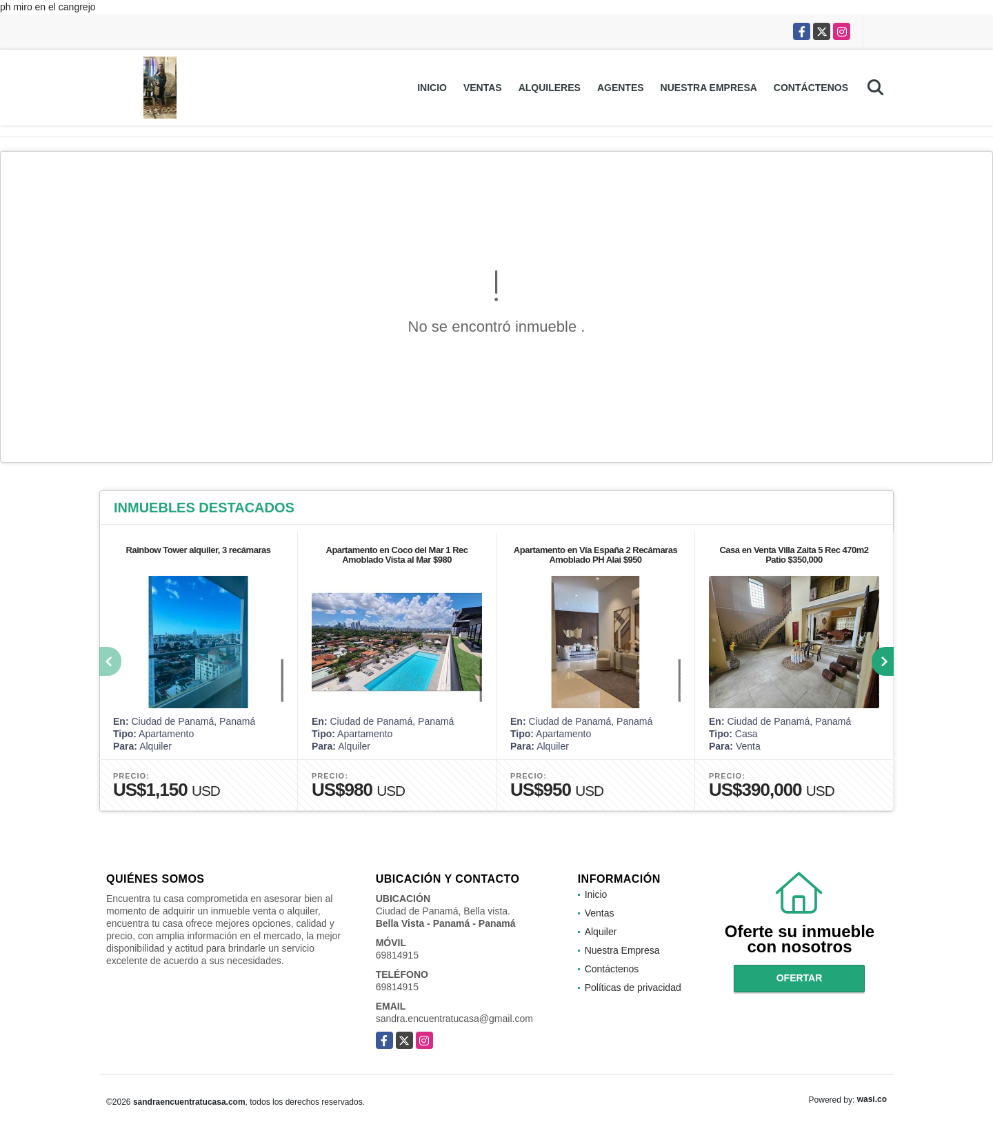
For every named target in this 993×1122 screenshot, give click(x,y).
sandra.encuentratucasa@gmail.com (454, 1018)
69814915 (397, 955)
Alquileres (550, 87)
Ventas (482, 87)
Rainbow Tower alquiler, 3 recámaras (198, 550)
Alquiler (601, 931)
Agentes (620, 87)
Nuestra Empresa (709, 87)
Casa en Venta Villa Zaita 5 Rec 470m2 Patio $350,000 (793, 555)
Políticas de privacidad (633, 987)
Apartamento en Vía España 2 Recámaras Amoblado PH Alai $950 (595, 555)
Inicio (432, 87)
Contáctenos (811, 87)
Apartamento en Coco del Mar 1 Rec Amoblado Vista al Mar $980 (397, 555)
